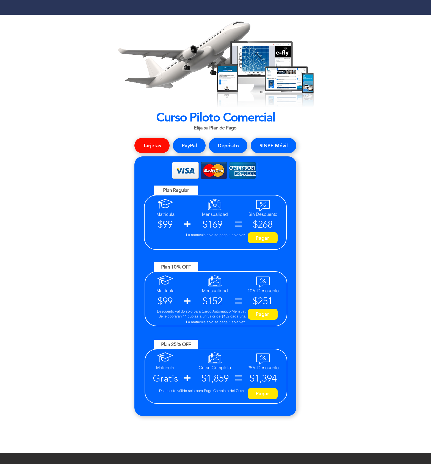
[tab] (152, 145)
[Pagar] (263, 237)
